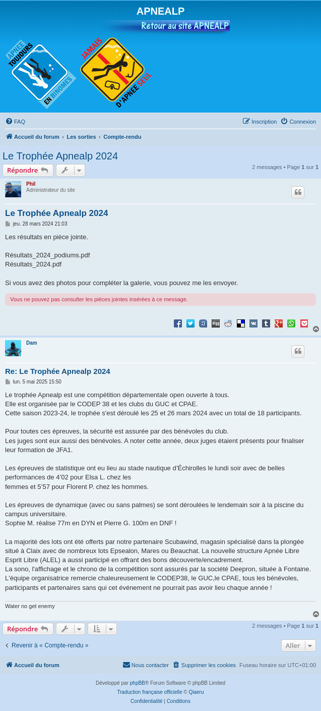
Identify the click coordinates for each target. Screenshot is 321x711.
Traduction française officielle (149, 692)
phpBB (137, 683)
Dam (31, 343)
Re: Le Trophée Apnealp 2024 (57, 371)
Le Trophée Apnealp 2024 (60, 155)
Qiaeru (196, 692)
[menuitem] (15, 122)
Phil (30, 184)
